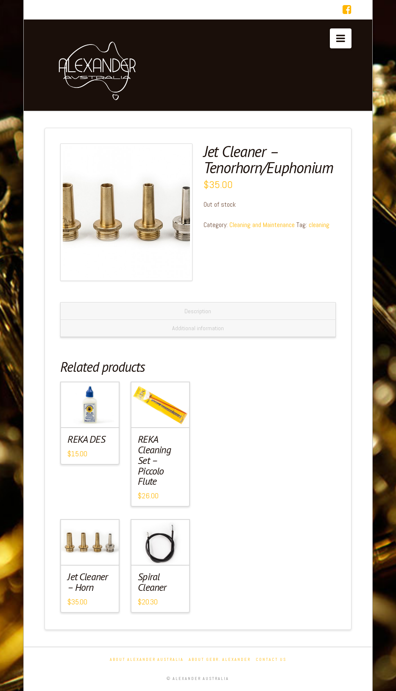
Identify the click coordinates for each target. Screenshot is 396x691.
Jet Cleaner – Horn (87, 582)
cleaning (319, 224)
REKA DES (86, 439)
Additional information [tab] (198, 328)
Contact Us (271, 659)
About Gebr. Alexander (220, 659)
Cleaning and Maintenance (262, 224)
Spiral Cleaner (152, 582)
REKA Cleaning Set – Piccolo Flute (154, 460)
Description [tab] (197, 311)
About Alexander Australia (147, 659)
